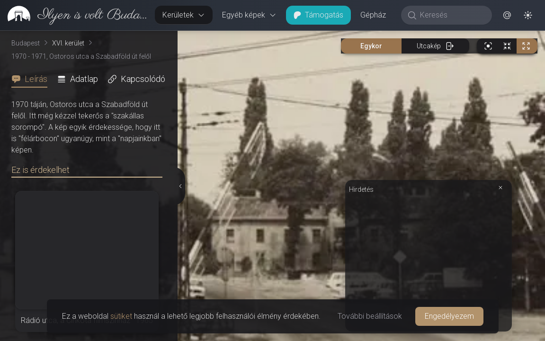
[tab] (32, 79)
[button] (507, 15)
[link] (73, 15)
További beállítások (370, 316)
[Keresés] (451, 15)
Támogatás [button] (318, 14)
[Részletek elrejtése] (181, 186)
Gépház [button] (373, 14)
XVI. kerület (68, 43)
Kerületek (183, 14)
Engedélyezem (449, 316)
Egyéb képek (249, 14)
